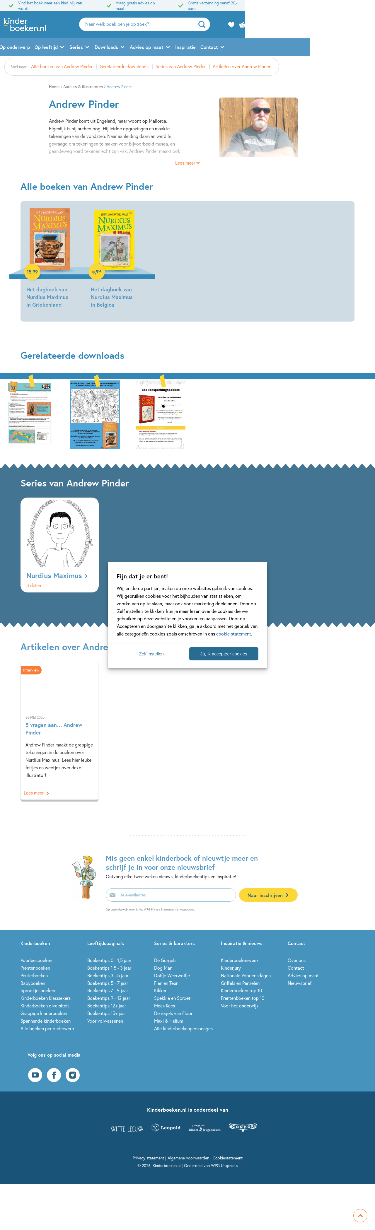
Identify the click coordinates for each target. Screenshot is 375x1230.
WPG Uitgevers (224, 1165)
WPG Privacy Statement (159, 909)
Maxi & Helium (168, 1021)
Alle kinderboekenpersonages (183, 1028)
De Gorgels (165, 960)
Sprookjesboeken (38, 990)
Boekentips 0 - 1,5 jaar (109, 960)
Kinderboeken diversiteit (45, 1005)
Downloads (171, 49)
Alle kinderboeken (40, 49)
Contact (274, 49)
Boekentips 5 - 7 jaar (107, 983)
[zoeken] (312, 25)
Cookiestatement (228, 1158)
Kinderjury (231, 968)
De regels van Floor (173, 1013)
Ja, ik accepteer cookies (223, 653)
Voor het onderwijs (239, 1005)
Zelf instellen (151, 653)
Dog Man (163, 968)
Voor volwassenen (105, 1021)
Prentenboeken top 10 (242, 998)
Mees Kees (164, 1005)
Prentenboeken (35, 968)
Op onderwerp (79, 49)
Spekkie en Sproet (172, 998)
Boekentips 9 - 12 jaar (108, 998)
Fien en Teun (166, 983)
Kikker (160, 990)
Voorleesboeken (36, 960)
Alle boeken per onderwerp (47, 1028)
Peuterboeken (34, 975)
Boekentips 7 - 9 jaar (107, 990)
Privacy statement (148, 1158)
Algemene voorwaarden (188, 1158)
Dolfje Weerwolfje (172, 975)
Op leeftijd (110, 49)
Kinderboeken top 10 (241, 990)
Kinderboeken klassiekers (46, 998)
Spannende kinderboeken (46, 1021)
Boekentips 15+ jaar (106, 1013)
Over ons (297, 960)
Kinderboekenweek (240, 960)
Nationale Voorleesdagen (246, 975)
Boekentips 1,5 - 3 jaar (109, 968)
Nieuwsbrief (299, 983)
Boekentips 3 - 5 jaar (107, 975)
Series (141, 49)
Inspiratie (250, 49)
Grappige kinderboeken (44, 1013)
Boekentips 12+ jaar (106, 1005)
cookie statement (233, 634)
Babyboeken (33, 983)
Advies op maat (211, 49)
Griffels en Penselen (240, 983)
